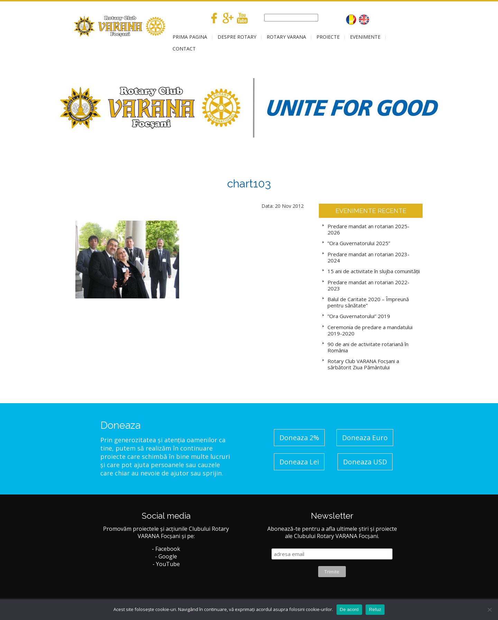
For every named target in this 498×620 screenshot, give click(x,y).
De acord (349, 609)
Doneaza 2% (299, 437)
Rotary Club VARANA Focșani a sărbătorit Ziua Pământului (363, 364)
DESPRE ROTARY (237, 37)
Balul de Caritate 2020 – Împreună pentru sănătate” (368, 302)
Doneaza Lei (299, 461)
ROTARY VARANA (286, 37)
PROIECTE (328, 37)
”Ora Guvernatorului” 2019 (359, 316)
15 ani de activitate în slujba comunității (374, 271)
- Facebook (166, 549)
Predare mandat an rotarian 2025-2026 (368, 229)
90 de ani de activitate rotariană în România (368, 347)
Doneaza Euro (365, 437)
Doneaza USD (365, 461)
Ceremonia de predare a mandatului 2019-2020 (370, 330)
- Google (166, 556)
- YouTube (166, 564)
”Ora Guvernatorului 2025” (359, 243)
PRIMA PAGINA (190, 37)
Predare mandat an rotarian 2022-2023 (368, 285)
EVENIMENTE (365, 37)
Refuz (375, 609)
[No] (489, 609)
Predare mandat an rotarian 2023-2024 (368, 257)
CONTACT (184, 48)
